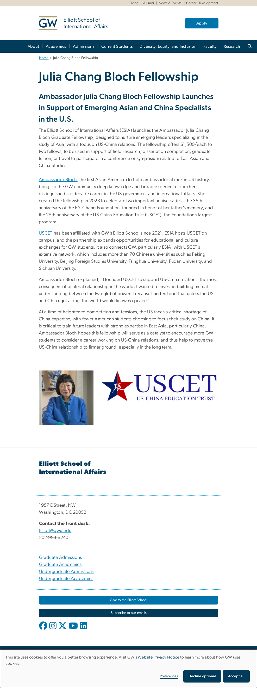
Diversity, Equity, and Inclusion (168, 46)
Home (44, 58)
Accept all (236, 676)
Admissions (84, 46)
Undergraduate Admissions (66, 571)
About (33, 46)
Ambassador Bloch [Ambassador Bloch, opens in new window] (58, 179)
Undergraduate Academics (66, 578)
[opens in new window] (43, 629)
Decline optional (202, 676)
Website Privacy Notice (158, 657)
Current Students (117, 46)
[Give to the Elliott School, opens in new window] (128, 600)
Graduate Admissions (60, 557)
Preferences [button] (169, 676)
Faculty (210, 46)
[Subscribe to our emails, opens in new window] (128, 613)
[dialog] (128, 668)
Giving (134, 3)
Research (232, 46)
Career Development (202, 3)
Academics (56, 46)
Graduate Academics (60, 564)
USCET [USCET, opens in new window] (46, 233)
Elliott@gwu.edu (55, 530)
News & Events (170, 3)
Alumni (148, 3)
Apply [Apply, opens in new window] (201, 23)
